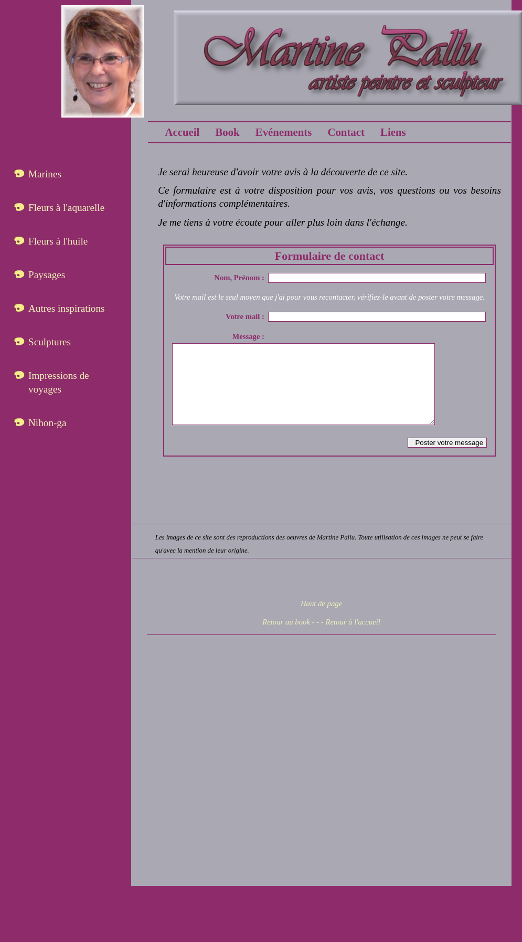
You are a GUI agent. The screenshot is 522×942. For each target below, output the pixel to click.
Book (227, 132)
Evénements (283, 132)
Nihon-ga (47, 422)
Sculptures (49, 341)
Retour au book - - (290, 637)
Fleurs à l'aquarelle (66, 207)
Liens (393, 132)
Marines (44, 173)
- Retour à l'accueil (350, 637)
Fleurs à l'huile (58, 241)
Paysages (46, 274)
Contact (345, 132)
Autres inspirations (66, 308)
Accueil (182, 132)
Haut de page (321, 619)
